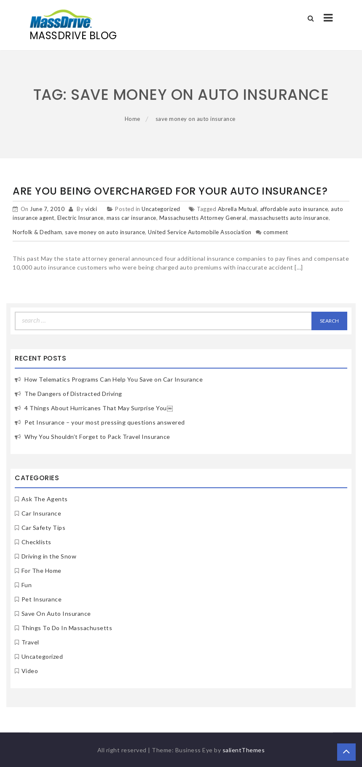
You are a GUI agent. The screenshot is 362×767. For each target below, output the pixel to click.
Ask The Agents (44, 498)
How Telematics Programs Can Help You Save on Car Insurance (113, 379)
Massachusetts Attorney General (203, 217)
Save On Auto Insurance (56, 613)
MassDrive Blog (73, 36)
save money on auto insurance (105, 232)
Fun (26, 584)
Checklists (36, 541)
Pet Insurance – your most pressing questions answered (104, 422)
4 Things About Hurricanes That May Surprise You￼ (98, 408)
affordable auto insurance (294, 209)
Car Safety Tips (43, 527)
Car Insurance (41, 513)
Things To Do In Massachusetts (67, 627)
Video (29, 670)
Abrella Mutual (237, 209)
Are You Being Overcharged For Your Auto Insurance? (170, 191)
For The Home (41, 570)
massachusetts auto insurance (289, 217)
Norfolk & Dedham (37, 232)
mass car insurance (131, 217)
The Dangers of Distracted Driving (73, 393)
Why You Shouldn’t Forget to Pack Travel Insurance (97, 436)
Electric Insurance (80, 217)
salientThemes (244, 750)
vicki (91, 209)
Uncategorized (161, 209)
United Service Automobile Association (200, 232)
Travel (30, 642)
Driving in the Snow (49, 556)
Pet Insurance (41, 599)
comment (275, 232)
